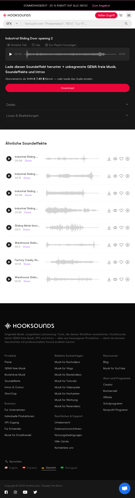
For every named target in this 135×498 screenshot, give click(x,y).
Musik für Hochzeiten (67, 393)
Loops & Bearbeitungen (67, 115)
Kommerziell (110, 390)
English (11, 467)
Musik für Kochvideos (67, 362)
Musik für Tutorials (66, 380)
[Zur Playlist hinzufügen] (127, 159)
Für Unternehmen (15, 409)
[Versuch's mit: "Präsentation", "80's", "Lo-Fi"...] (71, 23)
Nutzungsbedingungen (68, 435)
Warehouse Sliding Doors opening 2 (27, 242)
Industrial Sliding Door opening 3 (27, 208)
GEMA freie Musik (15, 368)
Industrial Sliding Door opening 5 (27, 156)
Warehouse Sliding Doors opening (27, 277)
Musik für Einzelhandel (18, 435)
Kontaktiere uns (64, 447)
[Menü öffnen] (129, 15)
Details (67, 104)
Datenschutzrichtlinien (68, 428)
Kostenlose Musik (15, 374)
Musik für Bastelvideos (68, 374)
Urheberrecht (62, 422)
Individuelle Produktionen (19, 416)
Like (36, 44)
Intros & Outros (14, 387)
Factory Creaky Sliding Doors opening (27, 260)
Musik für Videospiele (67, 387)
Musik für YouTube (114, 368)
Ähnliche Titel (17, 44)
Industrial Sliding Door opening (27, 173)
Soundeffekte (12, 380)
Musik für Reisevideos (67, 406)
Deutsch (48, 467)
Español (29, 467)
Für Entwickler (13, 428)
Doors (28, 160)
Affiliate (107, 397)
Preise (8, 362)
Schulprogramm (112, 403)
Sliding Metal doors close (27, 225)
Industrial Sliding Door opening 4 (27, 191)
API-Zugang (12, 422)
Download (67, 88)
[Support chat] (124, 488)
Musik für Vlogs (64, 368)
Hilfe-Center (62, 441)
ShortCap (11, 393)
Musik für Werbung (66, 399)
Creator (108, 384)
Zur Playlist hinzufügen (60, 44)
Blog (106, 362)
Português (69, 467)
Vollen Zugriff (106, 15)
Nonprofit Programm (115, 409)
